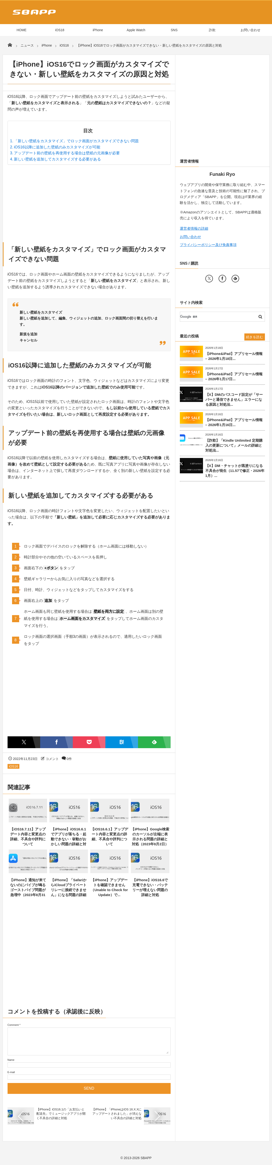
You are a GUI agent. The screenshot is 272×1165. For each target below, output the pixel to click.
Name (11, 1059)
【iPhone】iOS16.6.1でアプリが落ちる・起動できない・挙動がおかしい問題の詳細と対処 (68, 839)
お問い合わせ (250, 30)
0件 (69, 759)
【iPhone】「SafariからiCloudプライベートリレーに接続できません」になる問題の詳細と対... (68, 890)
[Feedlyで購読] (154, 742)
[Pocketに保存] (89, 742)
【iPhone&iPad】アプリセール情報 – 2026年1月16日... (234, 422)
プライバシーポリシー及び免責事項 (208, 245)
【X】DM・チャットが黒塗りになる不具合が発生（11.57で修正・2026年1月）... (235, 471)
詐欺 (212, 30)
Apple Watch (136, 30)
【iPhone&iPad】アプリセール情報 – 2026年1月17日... (234, 376)
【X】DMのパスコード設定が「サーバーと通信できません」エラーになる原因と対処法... (234, 399)
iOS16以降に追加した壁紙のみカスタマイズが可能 (57, 147)
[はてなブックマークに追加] (121, 742)
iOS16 (13, 766)
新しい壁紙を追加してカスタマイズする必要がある (57, 159)
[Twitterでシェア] (24, 742)
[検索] (217, 317)
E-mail (11, 1072)
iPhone (98, 30)
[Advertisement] (89, 202)
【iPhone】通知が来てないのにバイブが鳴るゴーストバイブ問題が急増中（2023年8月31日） (27, 890)
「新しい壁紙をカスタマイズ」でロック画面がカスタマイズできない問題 (76, 141)
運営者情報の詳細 (194, 228)
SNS (174, 30)
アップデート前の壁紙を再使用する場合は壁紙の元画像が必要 (67, 153)
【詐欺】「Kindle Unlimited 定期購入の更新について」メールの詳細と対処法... (234, 445)
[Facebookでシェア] (56, 742)
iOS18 (59, 30)
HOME (21, 30)
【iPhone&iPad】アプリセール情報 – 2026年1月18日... (234, 356)
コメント (52, 759)
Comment (13, 1024)
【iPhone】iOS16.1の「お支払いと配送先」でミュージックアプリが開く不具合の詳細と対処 (61, 1114)
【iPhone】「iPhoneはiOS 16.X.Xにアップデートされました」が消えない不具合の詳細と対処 (117, 1114)
